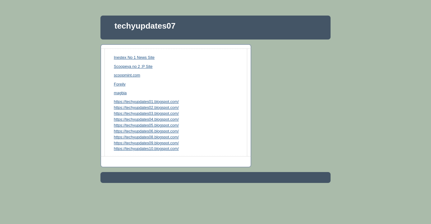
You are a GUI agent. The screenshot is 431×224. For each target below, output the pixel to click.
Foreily (120, 84)
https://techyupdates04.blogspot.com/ (146, 119)
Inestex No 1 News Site (134, 57)
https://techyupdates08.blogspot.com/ (146, 137)
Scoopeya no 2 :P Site (133, 66)
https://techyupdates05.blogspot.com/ (146, 125)
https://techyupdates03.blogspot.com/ (146, 113)
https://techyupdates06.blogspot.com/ (146, 131)
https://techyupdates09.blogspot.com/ (146, 143)
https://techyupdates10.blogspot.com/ (146, 149)
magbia (120, 93)
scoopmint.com (127, 75)
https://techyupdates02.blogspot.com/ (146, 107)
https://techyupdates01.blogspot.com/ (146, 102)
